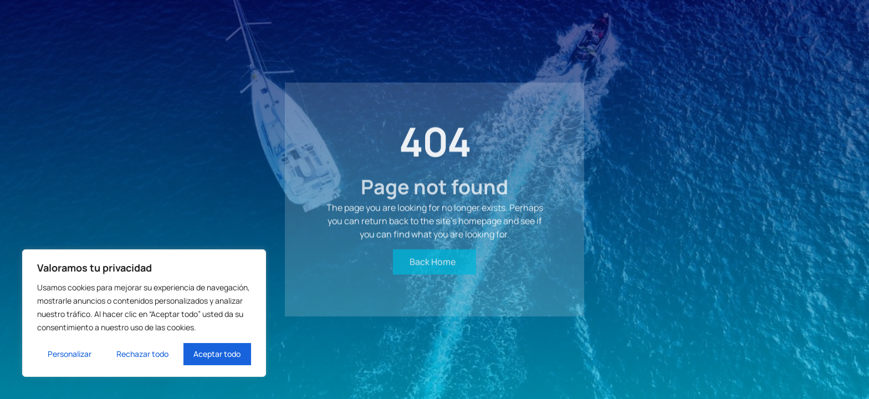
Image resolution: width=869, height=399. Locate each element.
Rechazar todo (142, 354)
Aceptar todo (217, 354)
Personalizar (69, 354)
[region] (144, 313)
